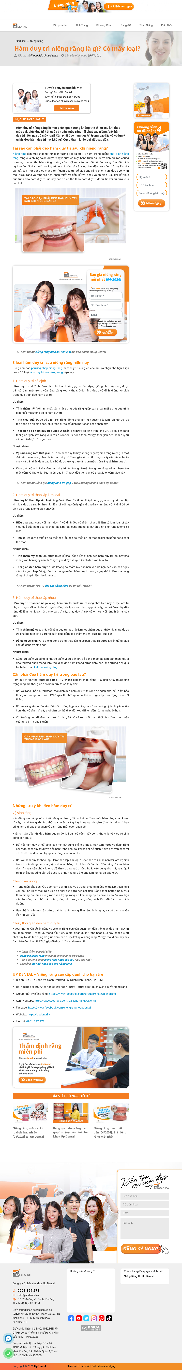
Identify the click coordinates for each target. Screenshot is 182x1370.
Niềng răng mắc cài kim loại (53, 352)
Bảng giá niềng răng (32, 955)
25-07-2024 (94, 55)
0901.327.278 (35, 1021)
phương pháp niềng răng (46, 368)
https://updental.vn (39, 1014)
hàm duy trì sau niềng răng (46, 372)
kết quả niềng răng (45, 667)
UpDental (40, 1366)
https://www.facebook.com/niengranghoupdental (59, 1007)
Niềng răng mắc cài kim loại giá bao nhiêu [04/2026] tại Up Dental (29, 1132)
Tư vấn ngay (66, 108)
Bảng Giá (126, 25)
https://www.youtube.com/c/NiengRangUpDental (65, 1000)
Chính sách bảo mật (78, 1366)
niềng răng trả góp (59, 483)
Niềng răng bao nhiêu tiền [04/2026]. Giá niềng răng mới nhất (110, 1132)
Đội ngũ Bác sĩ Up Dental (43, 55)
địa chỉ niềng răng (56, 585)
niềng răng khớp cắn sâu (59, 959)
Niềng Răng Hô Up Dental (139, 1276)
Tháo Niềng (146, 25)
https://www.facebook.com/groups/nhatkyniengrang (82, 993)
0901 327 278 (28, 1291)
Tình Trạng (82, 25)
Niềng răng (19, 153)
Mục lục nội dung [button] (29, 119)
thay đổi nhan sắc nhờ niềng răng (51, 963)
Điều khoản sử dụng (103, 1366)
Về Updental (60, 25)
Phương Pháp (104, 25)
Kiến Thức (167, 25)
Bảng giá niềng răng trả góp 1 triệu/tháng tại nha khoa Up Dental (70, 1132)
